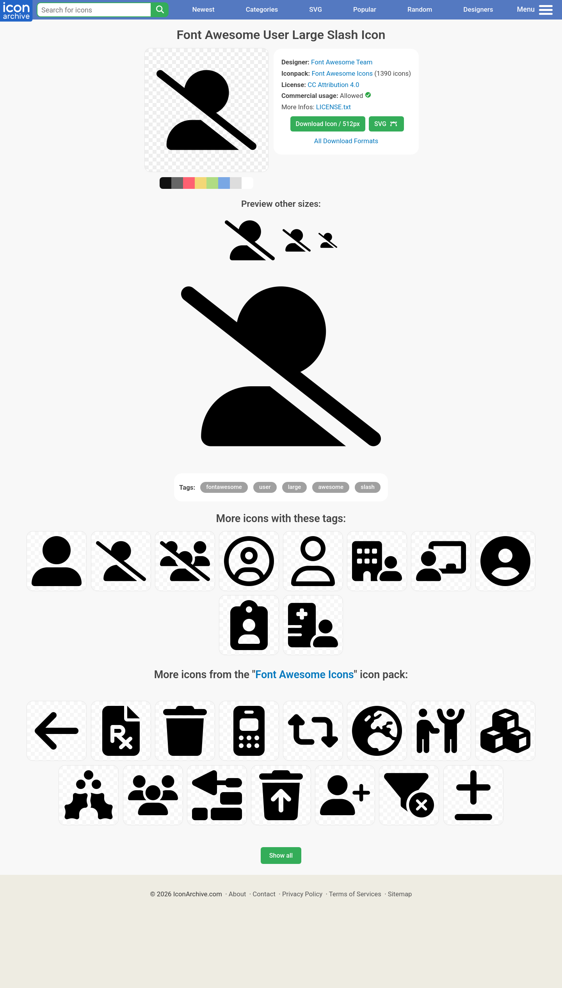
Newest (203, 9)
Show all (281, 855)
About (237, 894)
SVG (315, 9)
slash (368, 486)
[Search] (160, 9)
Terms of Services (355, 894)
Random (419, 9)
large (294, 486)
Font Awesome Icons (342, 73)
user (264, 486)
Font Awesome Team (341, 62)
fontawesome (224, 486)
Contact (264, 894)
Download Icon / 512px (328, 124)
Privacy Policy (302, 894)
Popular (364, 9)
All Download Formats (346, 141)
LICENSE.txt (333, 107)
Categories (262, 9)
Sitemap (400, 894)
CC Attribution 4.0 (333, 85)
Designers (478, 9)
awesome (330, 486)
